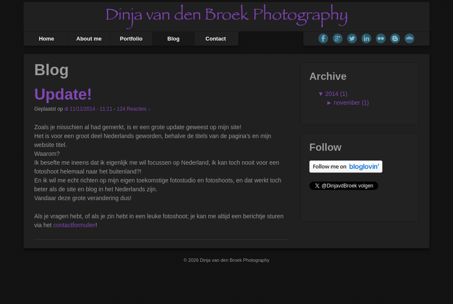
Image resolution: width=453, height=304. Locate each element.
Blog (173, 38)
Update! (63, 94)
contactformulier (74, 225)
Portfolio (131, 38)
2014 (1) (335, 93)
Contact (215, 38)
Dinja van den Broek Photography (234, 260)
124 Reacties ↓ (133, 109)
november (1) (351, 102)
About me (89, 38)
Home (46, 38)
